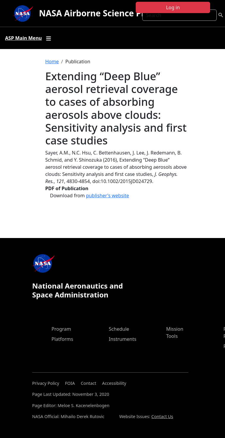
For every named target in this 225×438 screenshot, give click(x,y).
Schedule (119, 329)
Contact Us (162, 416)
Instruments (123, 339)
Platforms (62, 339)
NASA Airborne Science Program (105, 13)
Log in (173, 7)
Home (52, 61)
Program (61, 329)
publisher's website (107, 195)
